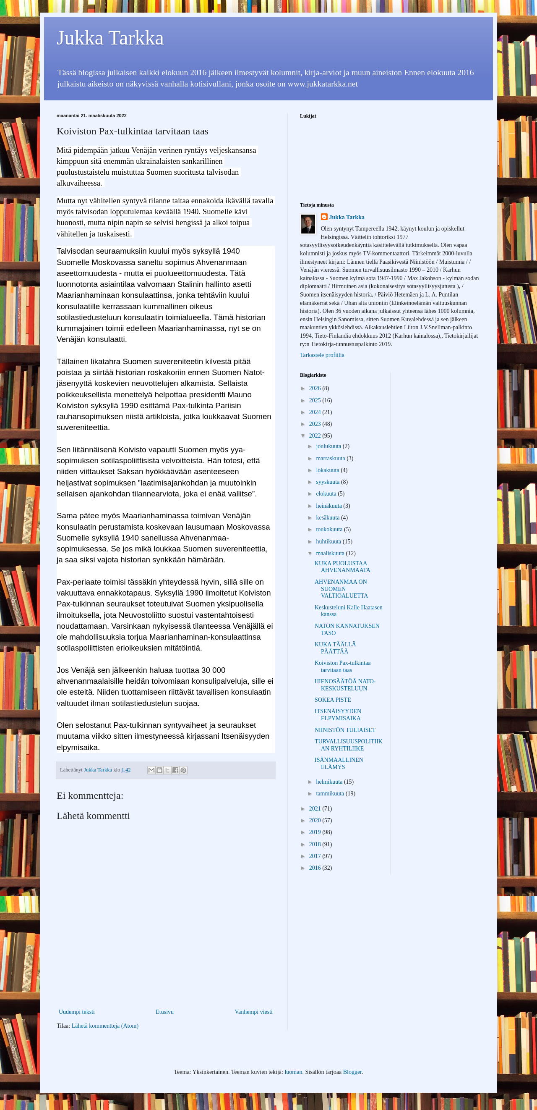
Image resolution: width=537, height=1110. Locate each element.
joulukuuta (329, 446)
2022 (316, 436)
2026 (316, 388)
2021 (316, 809)
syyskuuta (328, 482)
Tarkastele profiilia (322, 355)
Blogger (352, 1072)
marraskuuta (331, 458)
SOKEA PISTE (333, 700)
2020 (316, 820)
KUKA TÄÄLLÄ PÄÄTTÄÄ (335, 648)
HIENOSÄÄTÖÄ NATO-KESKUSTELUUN (345, 685)
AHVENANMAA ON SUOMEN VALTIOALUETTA (341, 589)
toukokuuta (330, 529)
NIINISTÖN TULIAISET (345, 730)
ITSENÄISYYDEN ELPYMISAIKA (338, 715)
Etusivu (165, 1012)
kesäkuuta (328, 517)
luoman (293, 1072)
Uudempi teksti (77, 1012)
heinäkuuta (329, 506)
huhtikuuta (329, 541)
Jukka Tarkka (110, 37)
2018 (316, 844)
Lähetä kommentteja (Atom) (105, 1026)
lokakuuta (328, 470)
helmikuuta (330, 782)
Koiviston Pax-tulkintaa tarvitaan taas (342, 666)
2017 (316, 856)
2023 (316, 424)
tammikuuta (330, 793)
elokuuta (327, 494)
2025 (316, 400)
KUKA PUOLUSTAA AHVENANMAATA (342, 567)
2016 (316, 868)
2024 (316, 412)
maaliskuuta (331, 553)
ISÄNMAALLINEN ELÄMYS (339, 763)
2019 (316, 832)
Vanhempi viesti (254, 1012)
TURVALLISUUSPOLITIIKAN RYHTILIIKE (349, 745)
